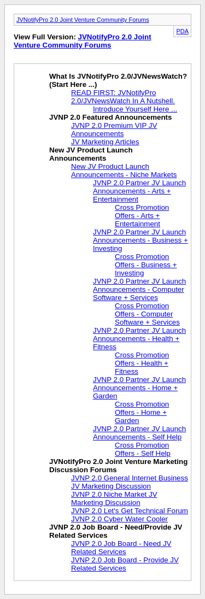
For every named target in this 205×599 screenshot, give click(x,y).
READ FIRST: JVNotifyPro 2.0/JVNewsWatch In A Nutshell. (123, 97)
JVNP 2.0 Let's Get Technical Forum (129, 511)
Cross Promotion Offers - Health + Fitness (142, 363)
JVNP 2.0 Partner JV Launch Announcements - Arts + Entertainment (139, 191)
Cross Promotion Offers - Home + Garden (142, 412)
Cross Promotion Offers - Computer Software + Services (147, 314)
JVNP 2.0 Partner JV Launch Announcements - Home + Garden (139, 387)
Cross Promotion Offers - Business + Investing (146, 264)
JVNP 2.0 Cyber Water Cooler (119, 519)
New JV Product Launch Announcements (91, 154)
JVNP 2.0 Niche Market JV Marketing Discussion (114, 498)
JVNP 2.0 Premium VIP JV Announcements (114, 129)
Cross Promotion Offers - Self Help (143, 449)
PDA (182, 31)
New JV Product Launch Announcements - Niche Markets (124, 170)
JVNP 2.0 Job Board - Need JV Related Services (121, 547)
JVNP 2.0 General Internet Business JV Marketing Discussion (129, 482)
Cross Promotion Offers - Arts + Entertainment (142, 215)
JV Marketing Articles (105, 142)
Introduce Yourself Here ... (135, 109)
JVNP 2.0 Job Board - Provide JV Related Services (125, 564)
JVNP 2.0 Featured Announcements (110, 117)
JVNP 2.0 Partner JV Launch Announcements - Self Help (139, 433)
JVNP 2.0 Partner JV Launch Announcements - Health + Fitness (139, 338)
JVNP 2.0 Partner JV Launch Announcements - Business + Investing (140, 240)
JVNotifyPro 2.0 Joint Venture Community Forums (82, 19)
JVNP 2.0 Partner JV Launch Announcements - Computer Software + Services (139, 289)
